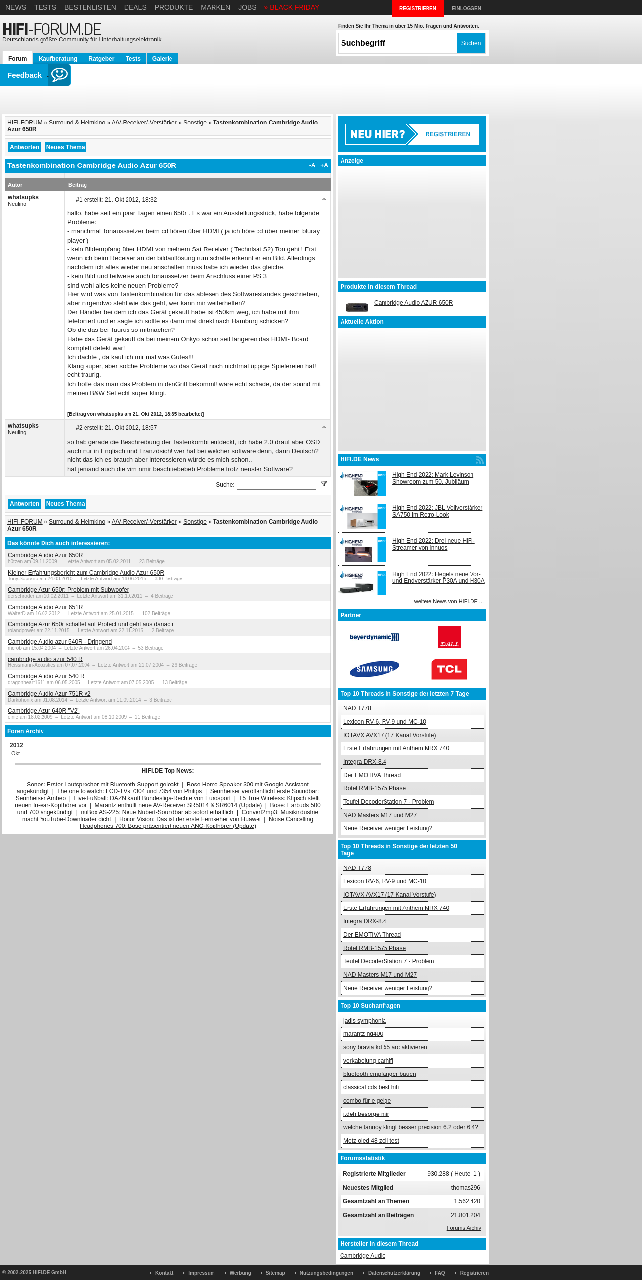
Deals (135, 7)
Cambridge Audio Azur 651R (45, 607)
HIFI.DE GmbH (49, 1272)
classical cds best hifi (371, 1087)
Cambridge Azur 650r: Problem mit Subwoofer (68, 589)
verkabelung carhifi (368, 1060)
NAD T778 (357, 708)
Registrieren (474, 1273)
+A (324, 165)
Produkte (174, 7)
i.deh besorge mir (366, 1114)
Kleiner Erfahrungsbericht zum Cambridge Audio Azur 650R (86, 572)
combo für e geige (367, 1100)
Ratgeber (101, 58)
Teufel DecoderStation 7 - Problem (388, 801)
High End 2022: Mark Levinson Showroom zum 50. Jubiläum (432, 478)
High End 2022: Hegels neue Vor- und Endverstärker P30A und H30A (438, 577)
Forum (17, 58)
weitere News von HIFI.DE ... (449, 601)
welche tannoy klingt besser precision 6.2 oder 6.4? (410, 1127)
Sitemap (275, 1273)
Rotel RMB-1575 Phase (374, 788)
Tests (45, 7)
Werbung (240, 1273)
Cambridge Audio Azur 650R (45, 555)
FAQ (440, 1273)
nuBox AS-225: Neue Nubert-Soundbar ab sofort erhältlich (157, 812)
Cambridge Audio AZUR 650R (413, 302)
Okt (15, 753)
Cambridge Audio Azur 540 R (46, 676)
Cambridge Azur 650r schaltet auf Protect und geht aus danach (90, 624)
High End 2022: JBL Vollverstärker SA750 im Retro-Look (437, 511)
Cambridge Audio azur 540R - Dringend (60, 641)
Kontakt (164, 1273)
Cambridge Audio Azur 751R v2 (49, 693)
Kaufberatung (58, 58)
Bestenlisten (90, 7)
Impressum (201, 1273)
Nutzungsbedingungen (326, 1273)
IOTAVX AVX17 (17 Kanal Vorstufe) (389, 735)
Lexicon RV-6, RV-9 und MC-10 (384, 721)
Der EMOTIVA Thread (372, 775)
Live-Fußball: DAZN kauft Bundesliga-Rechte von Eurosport (152, 798)
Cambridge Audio (362, 1255)
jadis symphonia (364, 1020)
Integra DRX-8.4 (364, 761)
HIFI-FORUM (25, 122)
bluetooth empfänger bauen (379, 1074)
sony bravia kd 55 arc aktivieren (385, 1047)
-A (312, 165)
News (15, 7)
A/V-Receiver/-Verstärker (144, 122)
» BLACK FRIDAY (292, 7)
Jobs (247, 7)
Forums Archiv (464, 1228)
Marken (215, 7)
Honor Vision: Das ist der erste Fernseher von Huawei (190, 819)
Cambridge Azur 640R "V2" (44, 710)
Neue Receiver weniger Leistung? (387, 828)
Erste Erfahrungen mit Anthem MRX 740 (396, 748)
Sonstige (195, 122)
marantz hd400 (363, 1034)
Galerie (162, 58)
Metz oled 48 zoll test (371, 1140)
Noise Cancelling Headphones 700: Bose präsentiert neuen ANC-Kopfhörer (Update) (196, 822)
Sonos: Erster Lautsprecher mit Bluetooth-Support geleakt (103, 784)
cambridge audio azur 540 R (45, 659)
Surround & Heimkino (77, 122)
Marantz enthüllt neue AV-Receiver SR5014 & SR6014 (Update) (178, 805)
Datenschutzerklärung (394, 1273)
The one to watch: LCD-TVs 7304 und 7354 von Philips (129, 791)
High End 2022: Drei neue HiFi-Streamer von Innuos (433, 544)
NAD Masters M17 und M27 (380, 815)
